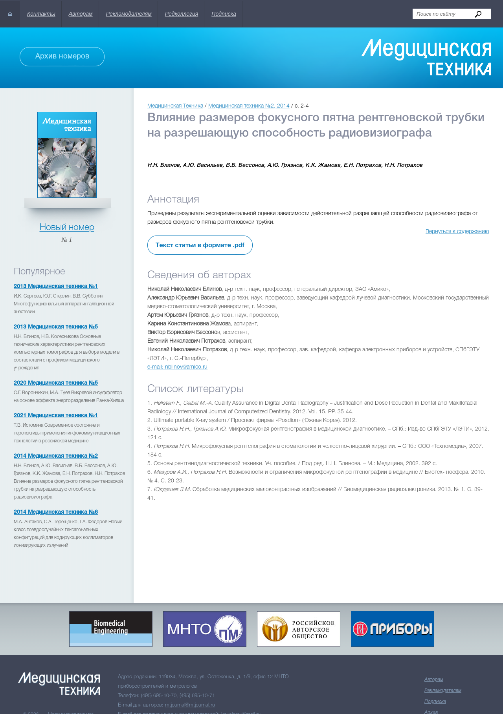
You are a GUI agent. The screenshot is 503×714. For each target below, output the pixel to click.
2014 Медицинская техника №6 (56, 512)
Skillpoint (218, 705)
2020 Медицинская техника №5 (56, 383)
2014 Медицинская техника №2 (56, 456)
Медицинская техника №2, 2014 (249, 106)
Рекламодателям (129, 14)
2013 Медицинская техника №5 (56, 327)
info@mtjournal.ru (232, 685)
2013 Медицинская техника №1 (56, 286)
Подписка (223, 14)
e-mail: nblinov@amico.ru (177, 367)
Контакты (41, 14)
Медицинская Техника (175, 106)
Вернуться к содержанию (457, 231)
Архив (431, 674)
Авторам (81, 14)
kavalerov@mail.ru (241, 676)
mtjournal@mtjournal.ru (190, 666)
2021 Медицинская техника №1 (56, 415)
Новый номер (67, 228)
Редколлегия (181, 14)
